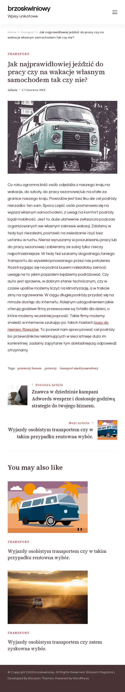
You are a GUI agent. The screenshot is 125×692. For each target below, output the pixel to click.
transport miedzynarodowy (79, 368)
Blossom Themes (41, 678)
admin (13, 90)
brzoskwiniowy (29, 8)
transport (18, 54)
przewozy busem (29, 368)
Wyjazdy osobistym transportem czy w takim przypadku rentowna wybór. (57, 554)
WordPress (81, 678)
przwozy (51, 368)
